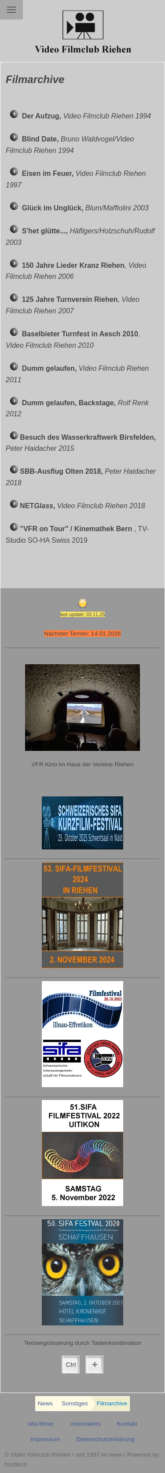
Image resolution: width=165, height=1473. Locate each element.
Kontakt (127, 1423)
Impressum (45, 1439)
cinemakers (85, 1423)
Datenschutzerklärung (105, 1439)
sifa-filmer (41, 1423)
